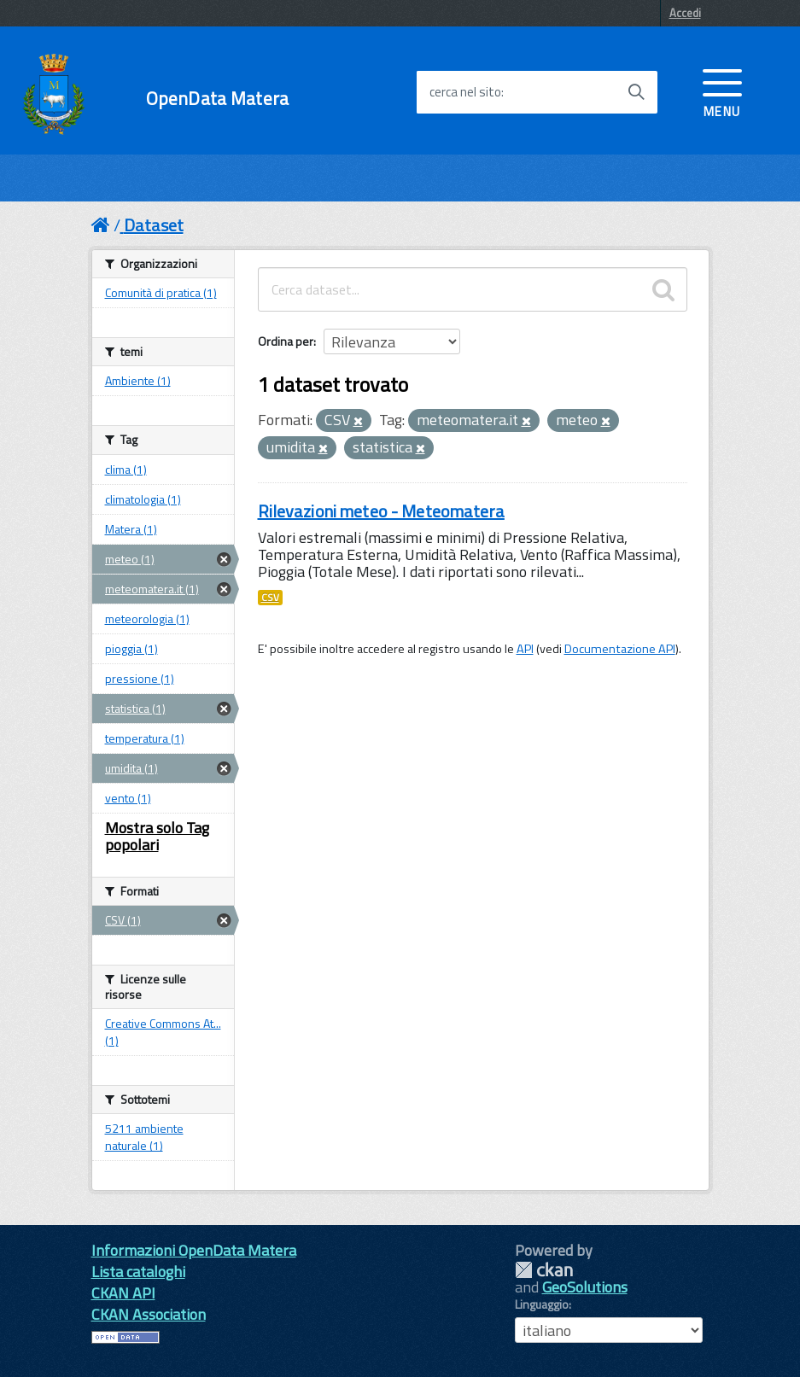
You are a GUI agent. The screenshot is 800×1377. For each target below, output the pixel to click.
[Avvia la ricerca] (636, 92)
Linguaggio (542, 1304)
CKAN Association (148, 1314)
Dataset (154, 225)
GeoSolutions (585, 1286)
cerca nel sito (465, 92)
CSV (270, 597)
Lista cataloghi (138, 1271)
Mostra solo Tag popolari (157, 836)
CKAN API (123, 1292)
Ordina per (285, 341)
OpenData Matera (217, 99)
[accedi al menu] (722, 91)
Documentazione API (619, 648)
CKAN (544, 1270)
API (525, 648)
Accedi (685, 12)
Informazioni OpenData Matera (193, 1250)
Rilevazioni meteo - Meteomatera (381, 511)
